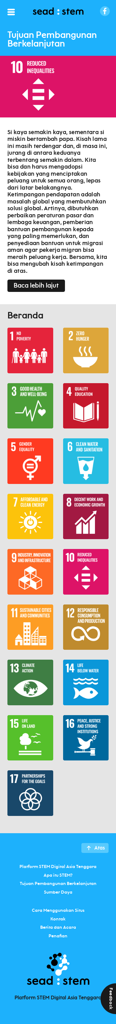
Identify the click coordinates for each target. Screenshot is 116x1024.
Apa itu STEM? (58, 875)
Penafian (58, 936)
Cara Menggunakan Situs (58, 910)
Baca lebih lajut (36, 286)
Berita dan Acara (58, 927)
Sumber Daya (58, 892)
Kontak (58, 919)
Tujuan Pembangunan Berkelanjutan (58, 884)
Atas (99, 848)
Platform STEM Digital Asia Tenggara (58, 867)
